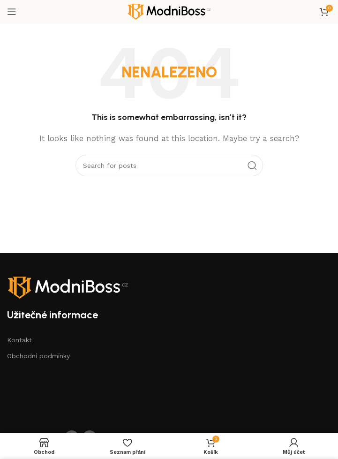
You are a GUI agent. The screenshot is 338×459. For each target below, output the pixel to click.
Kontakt (19, 340)
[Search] (169, 165)
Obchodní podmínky (38, 356)
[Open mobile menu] (11, 11)
